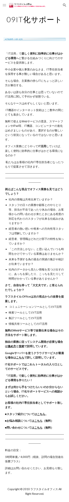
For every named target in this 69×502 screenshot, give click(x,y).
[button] (4, 5)
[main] (34, 19)
